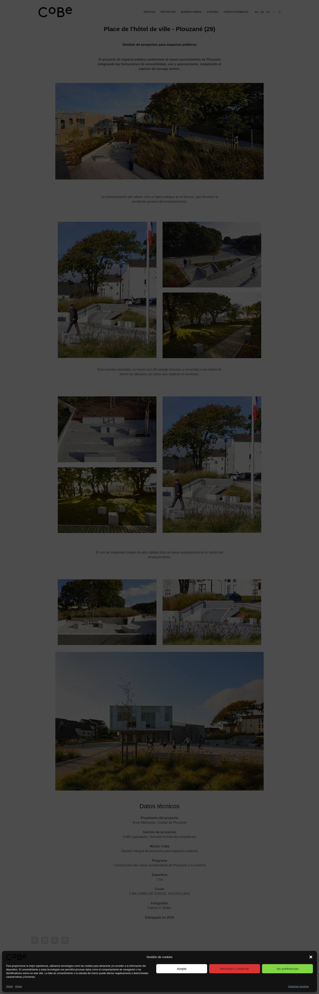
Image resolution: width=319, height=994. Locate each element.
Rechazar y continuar (234, 968)
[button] (311, 957)
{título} (9, 986)
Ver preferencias (287, 968)
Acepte (182, 968)
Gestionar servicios (298, 986)
